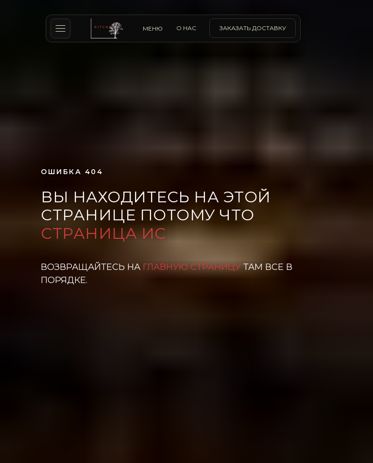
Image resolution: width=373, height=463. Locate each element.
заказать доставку (253, 28)
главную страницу (192, 267)
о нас (186, 28)
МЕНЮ (153, 28)
